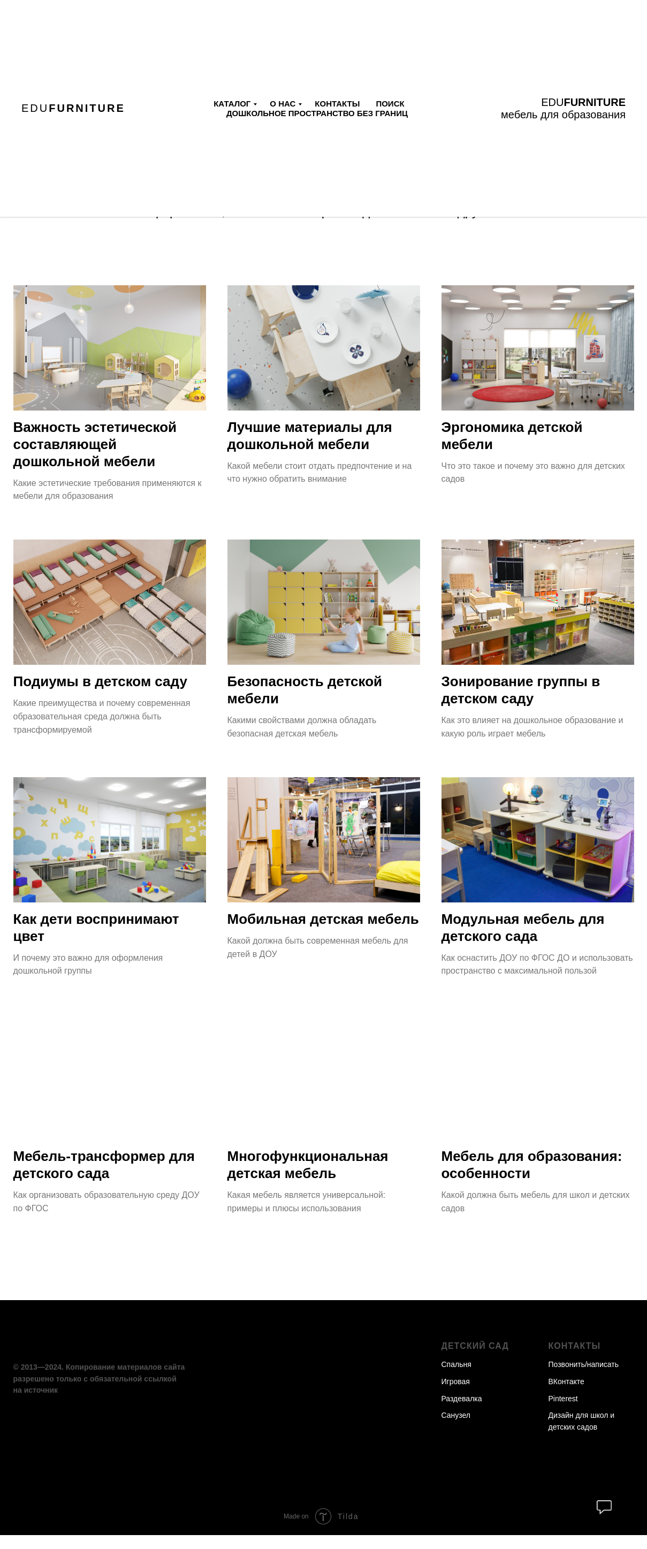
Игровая (456, 1395)
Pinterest (563, 1412)
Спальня (456, 1378)
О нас (282, 103)
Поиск (390, 103)
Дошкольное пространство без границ (317, 113)
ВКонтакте (566, 1395)
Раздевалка (462, 1412)
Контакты (337, 103)
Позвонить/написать (584, 1378)
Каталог (232, 103)
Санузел (456, 1429)
